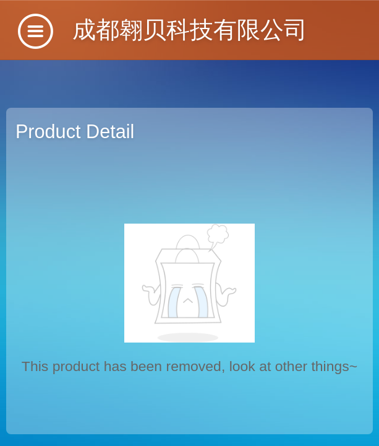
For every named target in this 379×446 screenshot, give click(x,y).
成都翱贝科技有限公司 (189, 29)
